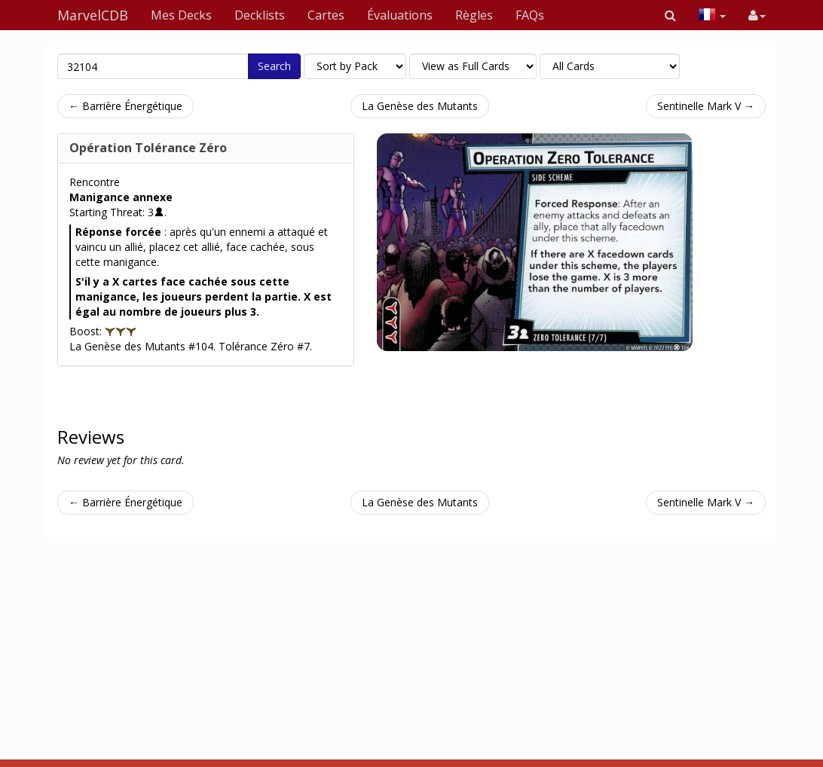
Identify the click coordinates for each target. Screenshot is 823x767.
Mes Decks (181, 15)
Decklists (259, 15)
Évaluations (400, 15)
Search (274, 66)
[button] (670, 15)
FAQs (530, 15)
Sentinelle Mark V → (705, 106)
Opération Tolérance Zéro (148, 147)
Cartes (325, 15)
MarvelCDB (92, 15)
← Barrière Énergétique (125, 106)
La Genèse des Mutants (420, 106)
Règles (474, 15)
